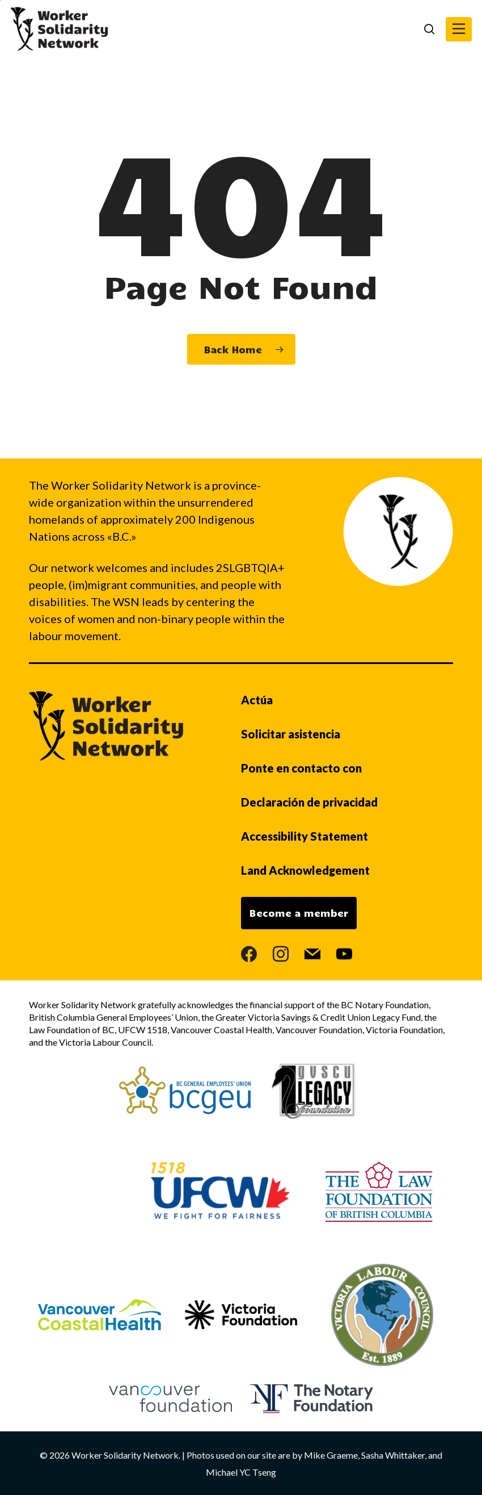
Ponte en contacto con (301, 768)
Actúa (257, 700)
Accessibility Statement (304, 836)
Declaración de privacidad (309, 802)
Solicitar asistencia (290, 734)
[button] (459, 29)
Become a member (299, 912)
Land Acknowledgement (305, 870)
